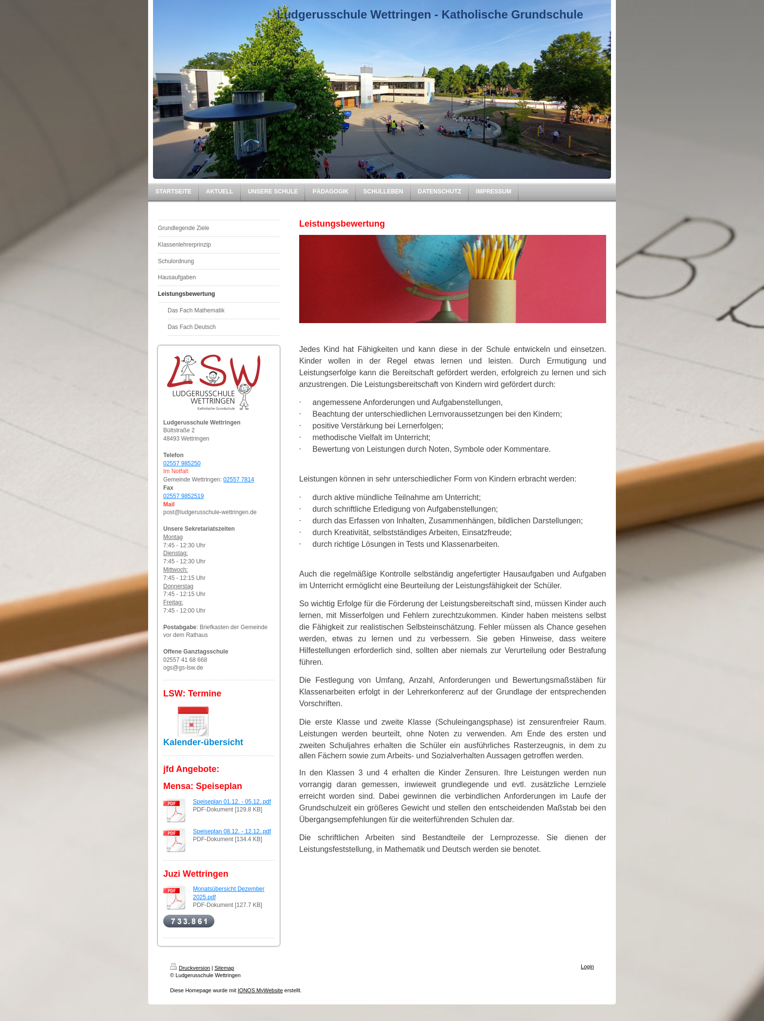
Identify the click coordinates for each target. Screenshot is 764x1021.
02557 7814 (238, 479)
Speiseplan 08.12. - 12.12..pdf (232, 831)
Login (587, 966)
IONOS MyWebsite (260, 990)
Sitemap (224, 968)
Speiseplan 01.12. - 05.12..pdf (232, 801)
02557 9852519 (183, 496)
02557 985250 (182, 463)
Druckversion (190, 968)
